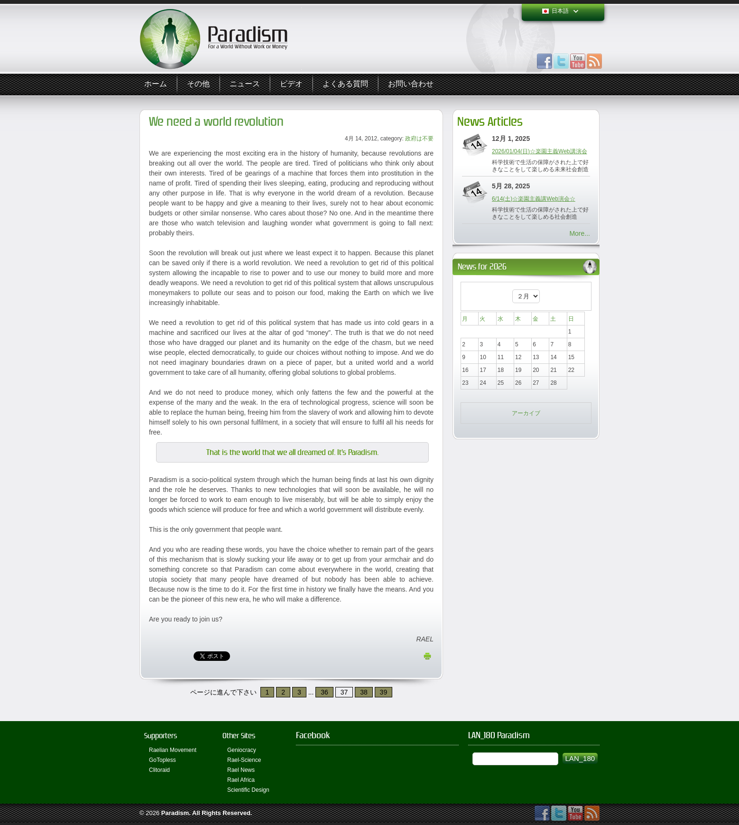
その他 (198, 84)
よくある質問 (345, 84)
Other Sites (238, 735)
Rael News (241, 770)
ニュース (245, 84)
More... (579, 233)
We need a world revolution (216, 121)
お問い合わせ (411, 84)
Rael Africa (241, 780)
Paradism (175, 812)
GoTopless (162, 760)
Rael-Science (244, 760)
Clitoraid (159, 770)
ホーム (155, 84)
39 (384, 692)
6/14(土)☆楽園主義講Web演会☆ (533, 198)
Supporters (160, 735)
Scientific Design (248, 790)
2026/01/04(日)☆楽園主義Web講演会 (539, 151)
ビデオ (291, 84)
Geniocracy (241, 750)
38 (364, 692)
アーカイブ (526, 413)
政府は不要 (419, 138)
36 (324, 692)
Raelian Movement (172, 750)
